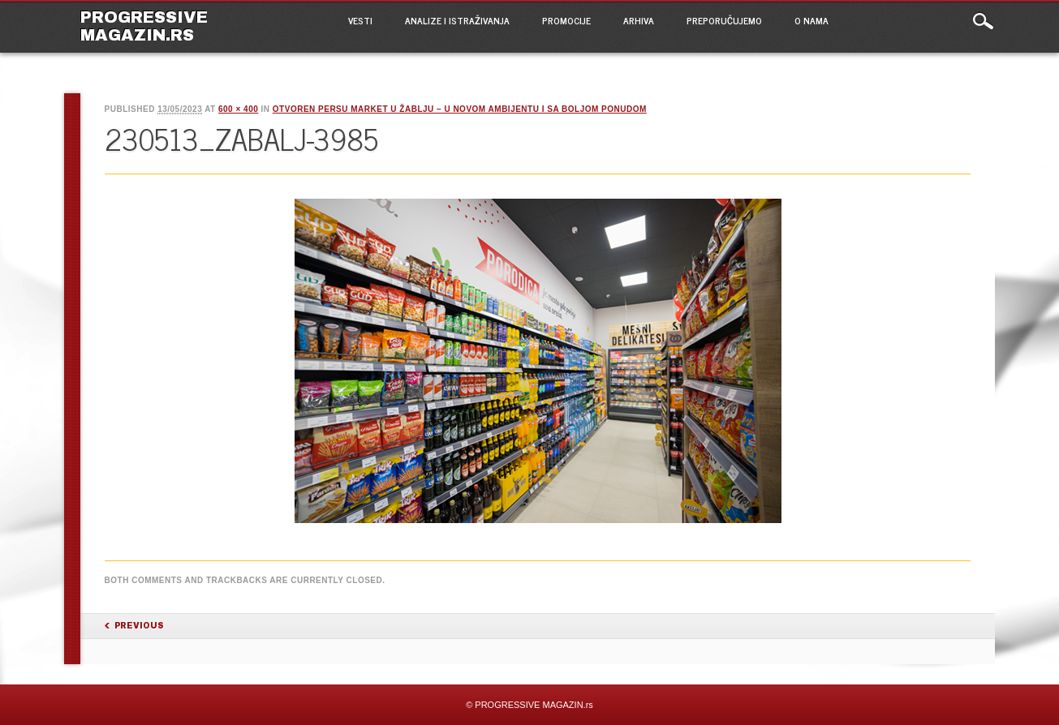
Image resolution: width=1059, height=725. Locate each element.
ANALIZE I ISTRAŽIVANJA (457, 20)
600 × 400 (238, 109)
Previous (139, 625)
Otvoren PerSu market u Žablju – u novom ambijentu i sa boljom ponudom (460, 109)
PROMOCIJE (566, 20)
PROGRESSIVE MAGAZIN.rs (144, 26)
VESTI (360, 20)
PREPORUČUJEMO (724, 20)
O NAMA (811, 20)
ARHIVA (638, 20)
